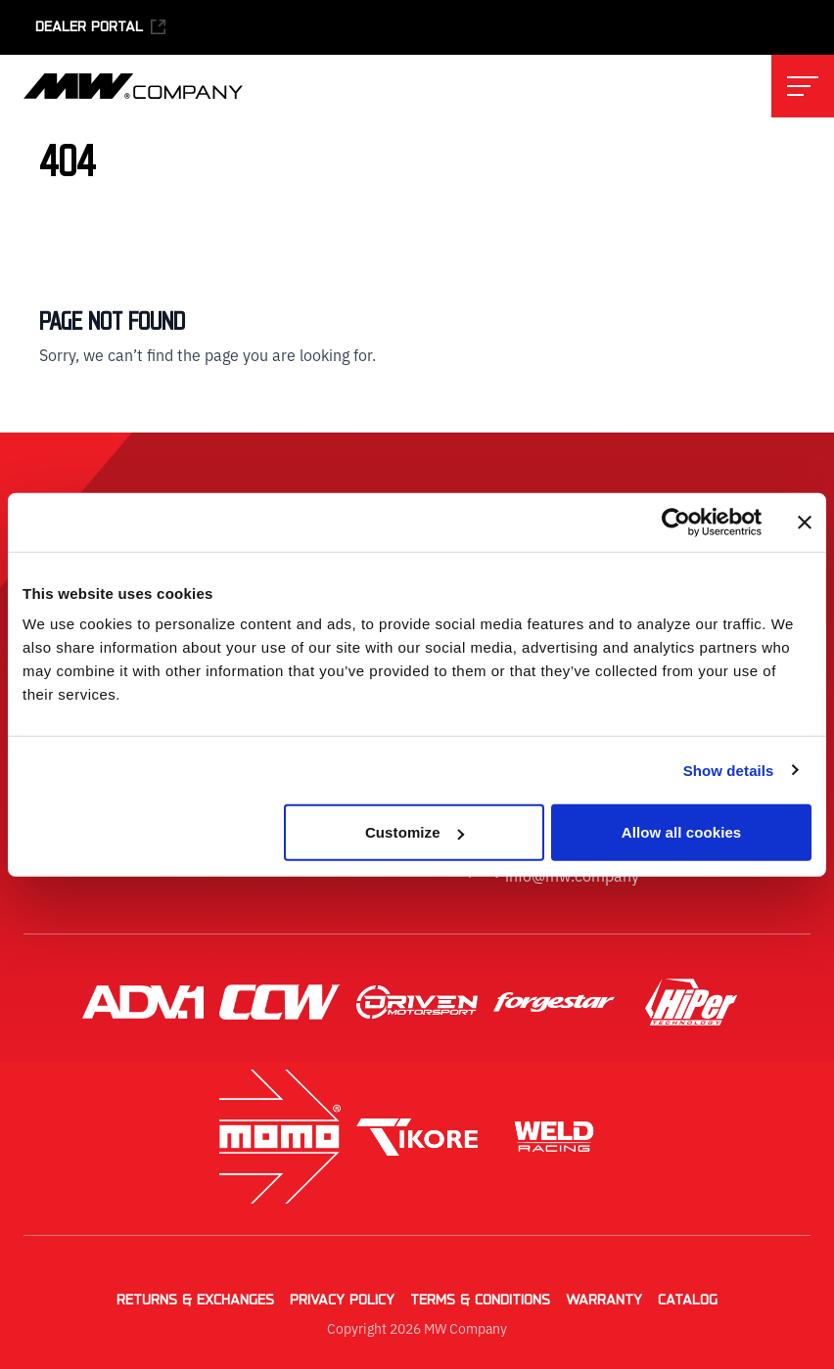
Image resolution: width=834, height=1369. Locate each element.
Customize (414, 832)
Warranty (604, 1300)
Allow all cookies (682, 832)
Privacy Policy (342, 1300)
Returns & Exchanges (195, 1300)
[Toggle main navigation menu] (802, 86)
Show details (728, 769)
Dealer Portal (100, 27)
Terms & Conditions (480, 1300)
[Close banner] (804, 521)
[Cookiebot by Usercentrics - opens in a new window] (676, 521)
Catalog (688, 1300)
